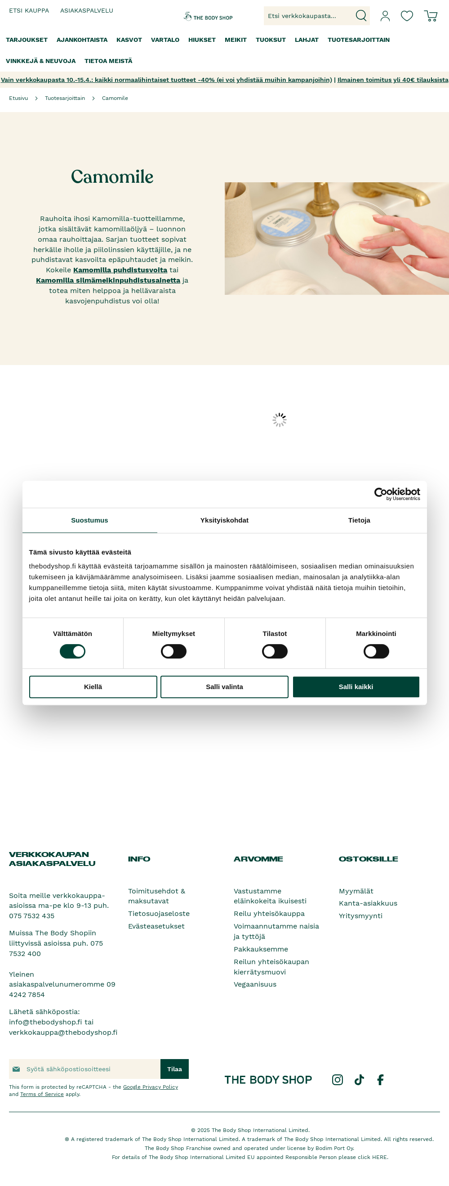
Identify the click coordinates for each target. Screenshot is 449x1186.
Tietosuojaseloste (159, 913)
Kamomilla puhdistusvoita (120, 270)
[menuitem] (27, 39)
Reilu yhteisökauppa (269, 913)
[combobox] (317, 15)
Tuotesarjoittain (65, 98)
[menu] (224, 50)
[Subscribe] (174, 1069)
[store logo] (200, 16)
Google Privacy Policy (150, 1087)
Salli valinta (224, 686)
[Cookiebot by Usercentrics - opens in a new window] (381, 494)
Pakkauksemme (261, 949)
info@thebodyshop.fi (45, 1022)
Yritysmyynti (360, 915)
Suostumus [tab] (89, 520)
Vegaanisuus (255, 984)
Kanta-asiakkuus (368, 903)
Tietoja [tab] (359, 520)
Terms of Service (42, 1094)
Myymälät (356, 891)
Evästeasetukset (156, 926)
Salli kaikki (356, 686)
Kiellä (93, 686)
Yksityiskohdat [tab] (224, 520)
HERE (379, 1157)
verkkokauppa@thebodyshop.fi (63, 1032)
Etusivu (18, 98)
